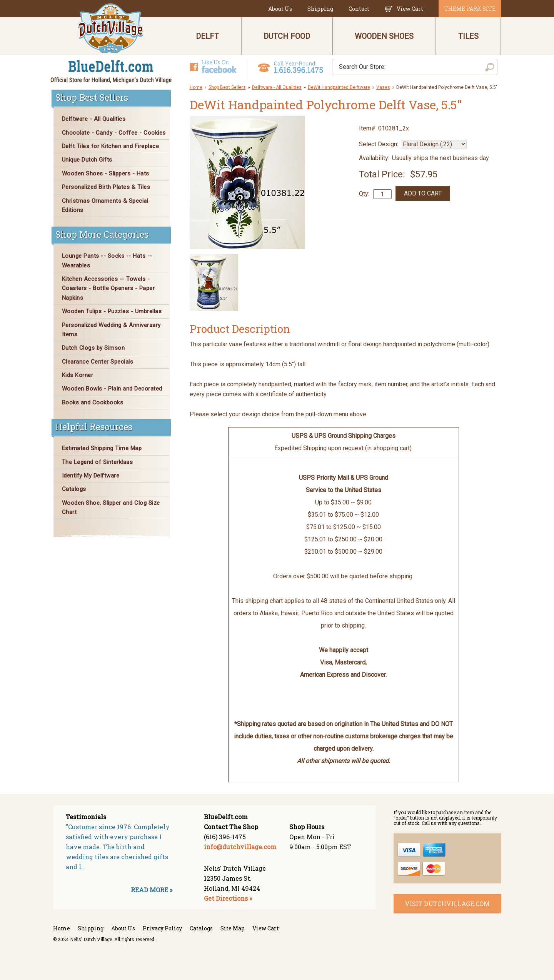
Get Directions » (228, 898)
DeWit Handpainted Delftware (339, 87)
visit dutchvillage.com (447, 904)
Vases (383, 87)
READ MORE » (151, 890)
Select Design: (378, 144)
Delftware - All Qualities (277, 87)
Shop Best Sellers (227, 87)
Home (196, 87)
